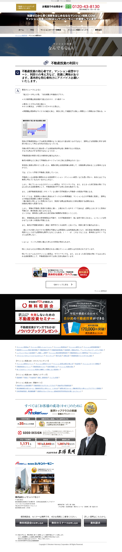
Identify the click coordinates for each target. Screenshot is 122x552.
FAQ (32, 30)
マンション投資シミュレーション (41, 347)
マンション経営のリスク (43, 364)
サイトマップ (50, 355)
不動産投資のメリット (24, 366)
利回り (26, 377)
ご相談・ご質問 (42, 353)
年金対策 (78, 364)
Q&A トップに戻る (61, 284)
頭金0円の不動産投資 (64, 385)
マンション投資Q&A (60, 347)
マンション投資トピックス (78, 30)
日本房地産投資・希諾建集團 (26, 391)
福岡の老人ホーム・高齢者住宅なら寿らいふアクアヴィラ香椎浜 (80, 388)
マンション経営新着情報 (91, 347)
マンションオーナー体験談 (51, 30)
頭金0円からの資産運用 (24, 385)
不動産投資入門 (44, 350)
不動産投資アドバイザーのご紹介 (81, 355)
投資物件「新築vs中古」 (72, 350)
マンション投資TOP (21, 35)
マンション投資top (23, 347)
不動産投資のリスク (39, 366)
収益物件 (19, 377)
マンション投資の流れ (66, 366)
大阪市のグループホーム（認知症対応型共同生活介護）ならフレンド (59, 391)
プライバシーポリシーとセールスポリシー (30, 355)
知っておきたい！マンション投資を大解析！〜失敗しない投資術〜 (38, 369)
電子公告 (59, 355)
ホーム (21, 30)
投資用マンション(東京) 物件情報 (27, 350)
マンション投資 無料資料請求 (58, 353)
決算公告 (66, 355)
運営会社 (98, 30)
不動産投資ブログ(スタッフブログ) (44, 385)
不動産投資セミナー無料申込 (78, 353)
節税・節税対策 (43, 377)
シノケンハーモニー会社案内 (26, 353)
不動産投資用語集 (57, 350)
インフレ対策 (54, 377)
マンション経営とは (75, 347)
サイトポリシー (95, 353)
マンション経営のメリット (25, 364)
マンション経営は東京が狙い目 (63, 364)
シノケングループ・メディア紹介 (92, 350)
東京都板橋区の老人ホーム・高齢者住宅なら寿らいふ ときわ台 (37, 388)
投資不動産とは (52, 366)
